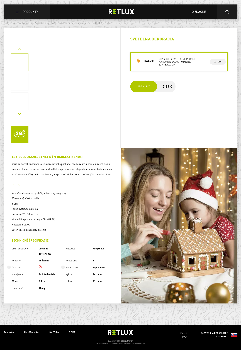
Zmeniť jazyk (208, 334)
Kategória (24, 23)
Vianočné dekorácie (74, 23)
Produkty (9, 332)
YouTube (54, 332)
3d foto (217, 62)
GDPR (72, 332)
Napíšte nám (31, 332)
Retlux (8, 23)
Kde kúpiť (143, 86)
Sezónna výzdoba (46, 23)
